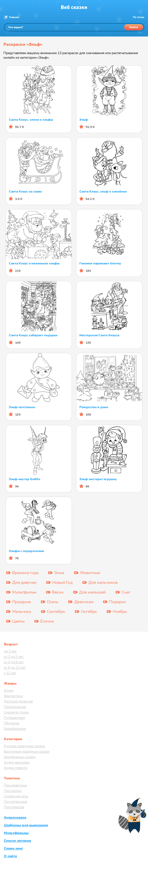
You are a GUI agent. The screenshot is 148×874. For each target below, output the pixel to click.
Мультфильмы (16, 833)
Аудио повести (15, 767)
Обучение (11, 723)
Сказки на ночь (16, 796)
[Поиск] (74, 27)
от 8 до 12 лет (15, 667)
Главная (14, 17)
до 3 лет (10, 651)
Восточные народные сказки (26, 751)
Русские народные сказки (24, 746)
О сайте (10, 856)
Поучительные (15, 801)
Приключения (15, 706)
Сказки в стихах (16, 712)
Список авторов (17, 840)
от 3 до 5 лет (14, 656)
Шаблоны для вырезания (26, 825)
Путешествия (14, 717)
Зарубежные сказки (19, 757)
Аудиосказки (15, 817)
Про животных (15, 785)
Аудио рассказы (17, 762)
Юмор (8, 690)
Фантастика (13, 696)
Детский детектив (18, 701)
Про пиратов (14, 807)
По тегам (138, 17)
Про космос (13, 790)
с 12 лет (10, 673)
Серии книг (13, 848)
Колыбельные (15, 728)
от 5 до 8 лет (14, 662)
